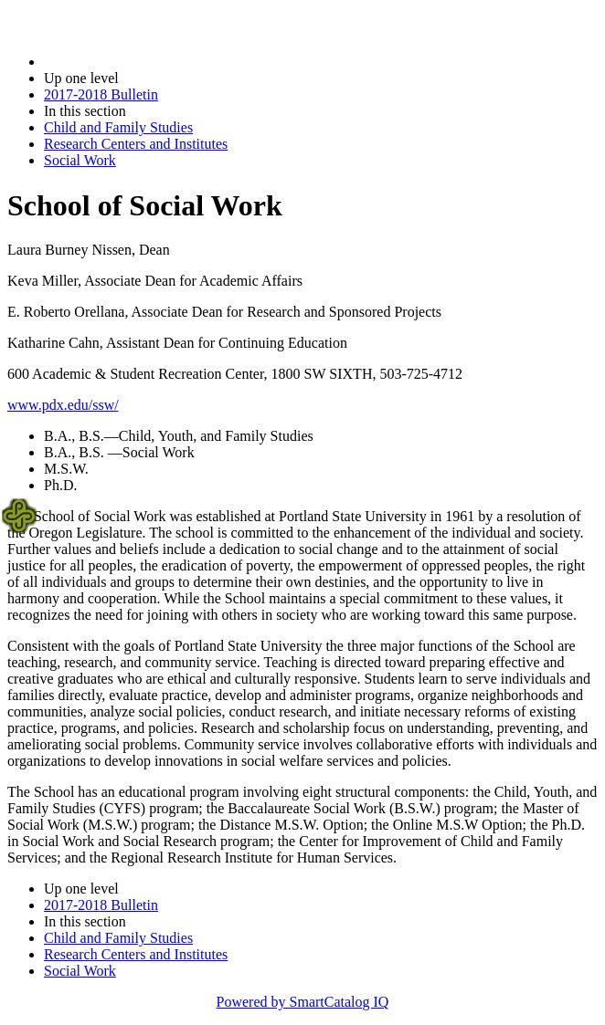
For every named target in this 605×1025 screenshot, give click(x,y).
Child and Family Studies (118, 127)
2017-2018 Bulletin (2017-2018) (139, 61)
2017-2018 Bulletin (101, 94)
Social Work (80, 160)
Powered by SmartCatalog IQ (303, 1001)
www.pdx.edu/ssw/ (63, 405)
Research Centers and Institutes (136, 144)
